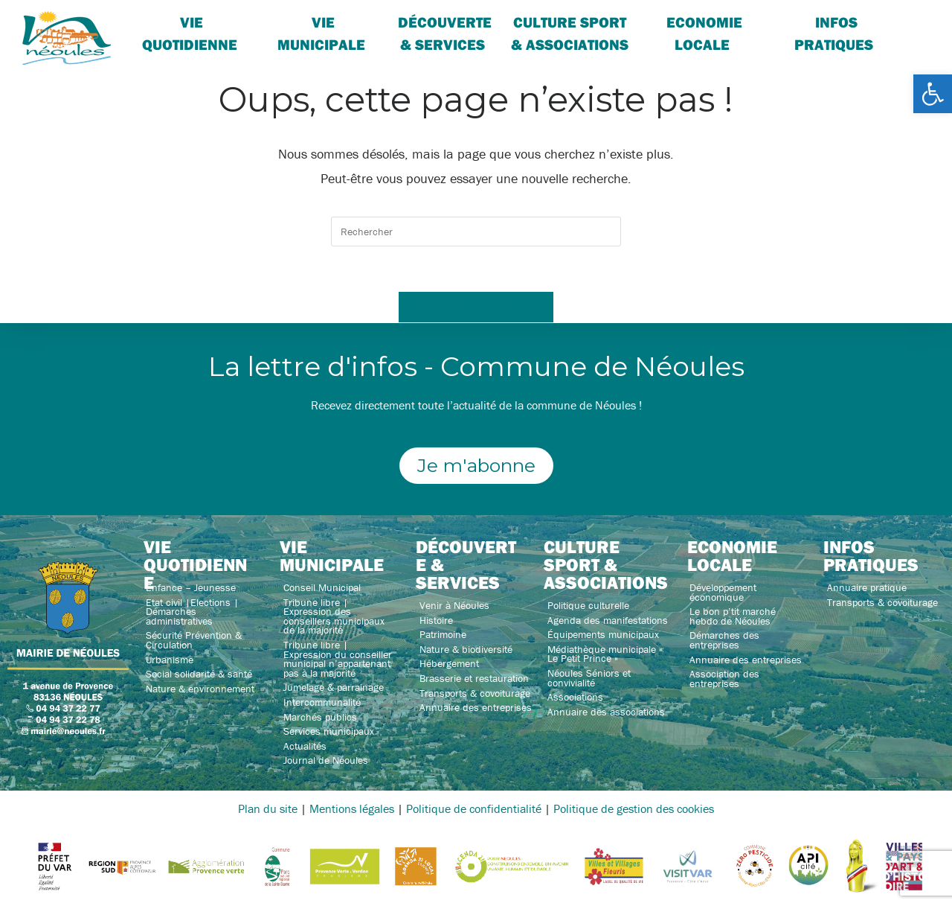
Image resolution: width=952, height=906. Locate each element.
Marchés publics (320, 717)
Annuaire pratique (867, 587)
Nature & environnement (200, 688)
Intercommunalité (322, 702)
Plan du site (268, 808)
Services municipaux (328, 731)
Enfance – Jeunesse (191, 587)
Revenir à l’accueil (476, 307)
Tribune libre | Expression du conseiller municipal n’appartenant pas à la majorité (337, 659)
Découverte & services (445, 33)
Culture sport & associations (569, 33)
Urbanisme (169, 659)
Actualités (305, 746)
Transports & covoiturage (474, 693)
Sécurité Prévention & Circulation (194, 639)
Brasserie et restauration (474, 678)
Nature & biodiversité (465, 649)
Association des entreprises (724, 678)
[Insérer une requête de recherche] (476, 231)
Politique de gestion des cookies (633, 808)
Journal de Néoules (325, 760)
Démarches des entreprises (724, 639)
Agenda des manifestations (607, 620)
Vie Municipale (321, 33)
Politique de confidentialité (473, 808)
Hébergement (449, 663)
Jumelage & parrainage (333, 687)
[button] (932, 93)
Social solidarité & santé (199, 673)
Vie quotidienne (189, 33)
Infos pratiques (833, 33)
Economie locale (704, 33)
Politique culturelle (588, 605)
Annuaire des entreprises (475, 707)
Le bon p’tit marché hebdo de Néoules (732, 616)
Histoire (436, 620)
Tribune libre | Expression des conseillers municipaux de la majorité (334, 616)
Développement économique (722, 592)
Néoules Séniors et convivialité (589, 677)
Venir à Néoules (454, 605)
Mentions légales (351, 808)
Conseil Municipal (322, 587)
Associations (575, 697)
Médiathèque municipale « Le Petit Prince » (605, 654)
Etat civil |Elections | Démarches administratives (192, 612)
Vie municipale (332, 555)
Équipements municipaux (603, 634)
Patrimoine (442, 634)
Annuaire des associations (606, 711)
